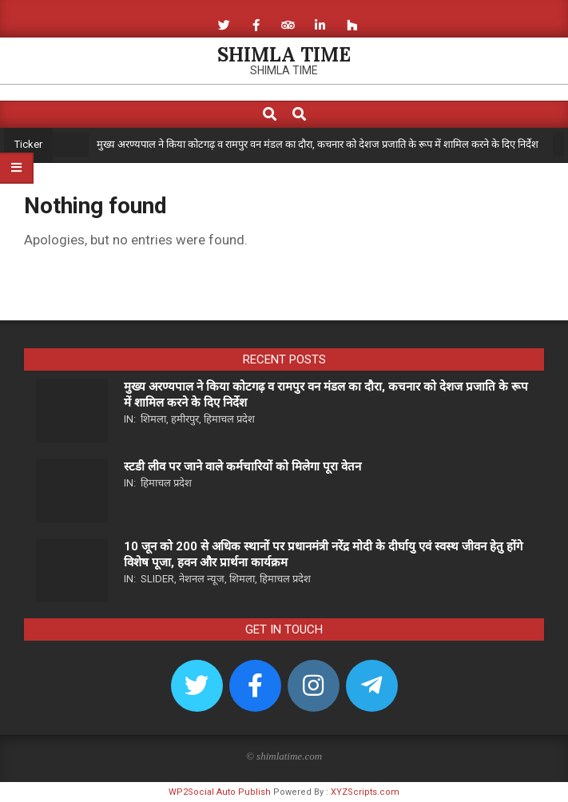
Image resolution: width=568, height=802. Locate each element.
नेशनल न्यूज (201, 579)
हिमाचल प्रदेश (229, 419)
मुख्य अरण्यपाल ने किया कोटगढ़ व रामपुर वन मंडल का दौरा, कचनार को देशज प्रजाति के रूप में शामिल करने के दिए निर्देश (317, 144)
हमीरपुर (185, 419)
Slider (157, 579)
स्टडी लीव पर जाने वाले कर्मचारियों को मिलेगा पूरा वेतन (242, 466)
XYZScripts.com (365, 792)
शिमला (153, 419)
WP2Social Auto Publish (220, 792)
